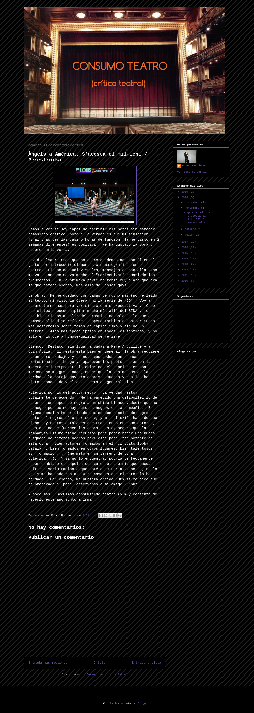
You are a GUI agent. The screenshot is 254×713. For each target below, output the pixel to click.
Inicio (99, 663)
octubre (191, 229)
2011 (185, 275)
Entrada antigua (146, 663)
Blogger (143, 703)
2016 (185, 247)
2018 (185, 197)
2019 (185, 191)
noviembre (193, 207)
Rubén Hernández (194, 165)
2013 (185, 264)
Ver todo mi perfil (192, 171)
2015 (185, 253)
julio (189, 234)
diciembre (193, 202)
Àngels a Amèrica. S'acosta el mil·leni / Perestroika (198, 217)
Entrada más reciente (47, 663)
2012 (185, 269)
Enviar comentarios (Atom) (107, 674)
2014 (185, 258)
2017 (185, 241)
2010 (185, 280)
